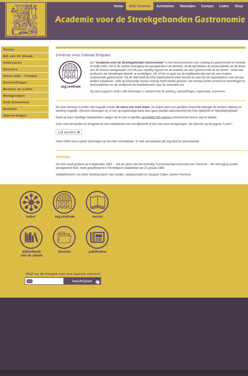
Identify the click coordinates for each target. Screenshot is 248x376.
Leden (227, 124)
